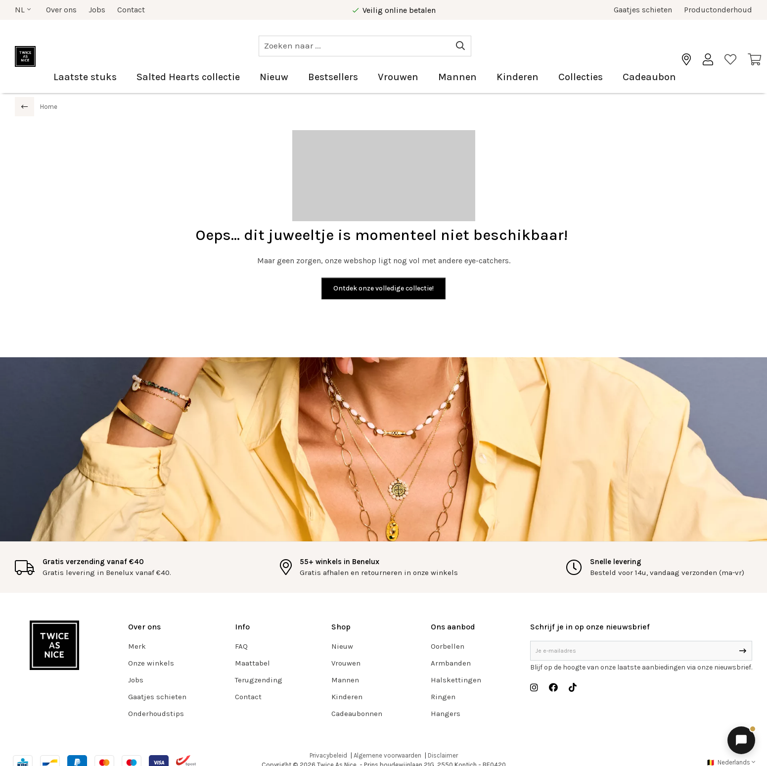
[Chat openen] (741, 740)
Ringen (443, 696)
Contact (131, 9)
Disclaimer (443, 755)
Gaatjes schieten (643, 9)
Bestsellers (333, 77)
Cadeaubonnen (356, 713)
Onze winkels (151, 663)
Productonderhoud (718, 9)
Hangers (445, 713)
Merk (137, 646)
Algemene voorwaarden (387, 755)
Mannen (457, 77)
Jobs (97, 9)
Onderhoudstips (156, 713)
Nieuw (274, 77)
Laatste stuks (85, 77)
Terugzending (258, 679)
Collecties (580, 77)
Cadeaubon (649, 77)
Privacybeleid (328, 755)
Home (48, 106)
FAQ (241, 646)
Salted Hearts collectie (188, 77)
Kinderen (517, 77)
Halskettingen (456, 679)
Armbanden (451, 663)
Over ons (61, 9)
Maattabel (252, 663)
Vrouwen (398, 77)
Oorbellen (447, 646)
